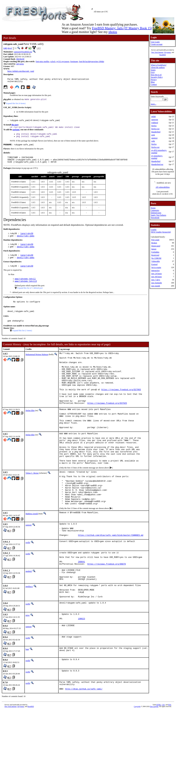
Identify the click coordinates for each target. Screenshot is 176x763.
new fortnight (156, 283)
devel (10, 48)
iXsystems (167, 52)
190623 (81, 670)
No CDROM (156, 258)
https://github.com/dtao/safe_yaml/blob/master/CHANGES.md (110, 577)
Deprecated (155, 246)
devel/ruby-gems (25, 241)
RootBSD (163, 55)
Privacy (154, 79)
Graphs (153, 229)
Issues (153, 70)
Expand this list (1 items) (22, 340)
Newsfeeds (155, 217)
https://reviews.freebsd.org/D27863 (121, 407)
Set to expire (156, 267)
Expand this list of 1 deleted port (30, 296)
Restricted (155, 255)
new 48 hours (156, 277)
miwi (28, 665)
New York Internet (157, 52)
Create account (156, 44)
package (16, 132)
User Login (155, 42)
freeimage (74, 62)
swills (28, 584)
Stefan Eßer (30, 431)
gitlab (153, 116)
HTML (158, 757)
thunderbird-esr (157, 164)
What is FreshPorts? (158, 65)
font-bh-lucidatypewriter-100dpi (91, 62)
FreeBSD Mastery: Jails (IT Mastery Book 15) (122, 28)
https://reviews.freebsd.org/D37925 (107, 423)
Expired (154, 264)
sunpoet (29, 564)
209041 (81, 606)
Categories (155, 210)
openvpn (154, 119)
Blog (152, 82)
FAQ (152, 72)
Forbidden (155, 252)
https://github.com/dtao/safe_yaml (20, 71)
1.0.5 (5, 48)
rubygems (20, 64)
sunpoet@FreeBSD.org (23, 52)
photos (112, 32)
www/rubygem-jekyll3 (26, 289)
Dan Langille (154, 759)
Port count (155, 240)
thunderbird (155, 132)
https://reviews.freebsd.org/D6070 (106, 608)
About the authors (158, 67)
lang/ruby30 (26, 238)
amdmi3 (29, 616)
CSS (163, 757)
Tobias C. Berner (32, 505)
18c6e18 (20, 59)
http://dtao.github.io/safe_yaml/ (83, 741)
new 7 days (155, 280)
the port (14, 127)
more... (153, 104)
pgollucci (29, 634)
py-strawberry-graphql (157, 157)
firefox (154, 126)
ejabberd (154, 123)
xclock (52, 62)
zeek (153, 135)
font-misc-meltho (42, 62)
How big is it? (156, 75)
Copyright (137, 759)
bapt (27, 700)
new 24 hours (156, 273)
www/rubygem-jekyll (25, 286)
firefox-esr (155, 129)
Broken (154, 243)
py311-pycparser (62, 62)
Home (153, 208)
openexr (154, 138)
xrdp (153, 141)
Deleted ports (156, 213)
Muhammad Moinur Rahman (37, 364)
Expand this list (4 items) (16, 105)
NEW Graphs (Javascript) (161, 232)
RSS (169, 757)
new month (155, 286)
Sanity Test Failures (158, 215)
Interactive (155, 270)
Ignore (153, 249)
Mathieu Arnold (32, 553)
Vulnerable (155, 261)
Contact (154, 84)
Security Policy (157, 77)
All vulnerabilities (163, 187)
